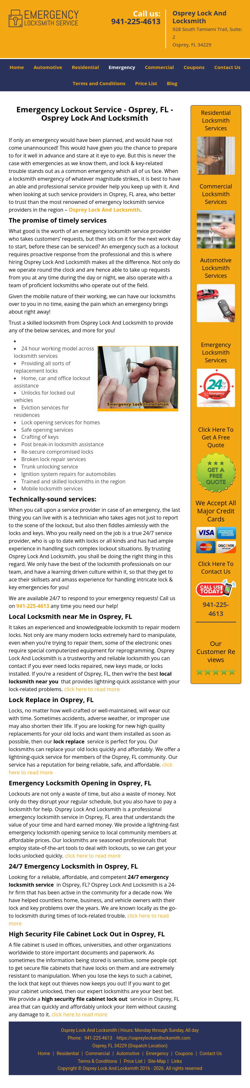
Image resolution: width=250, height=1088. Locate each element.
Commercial (159, 67)
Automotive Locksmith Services (216, 267)
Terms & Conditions (97, 1061)
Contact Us (227, 67)
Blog (172, 83)
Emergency (122, 67)
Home (17, 67)
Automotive (48, 67)
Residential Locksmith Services (216, 120)
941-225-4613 (136, 21)
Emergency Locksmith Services (216, 352)
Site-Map (157, 1061)
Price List (146, 83)
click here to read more (92, 689)
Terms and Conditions (99, 83)
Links (176, 1061)
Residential (85, 67)
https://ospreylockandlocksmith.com (153, 1038)
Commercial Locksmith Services (216, 194)
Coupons (193, 67)
